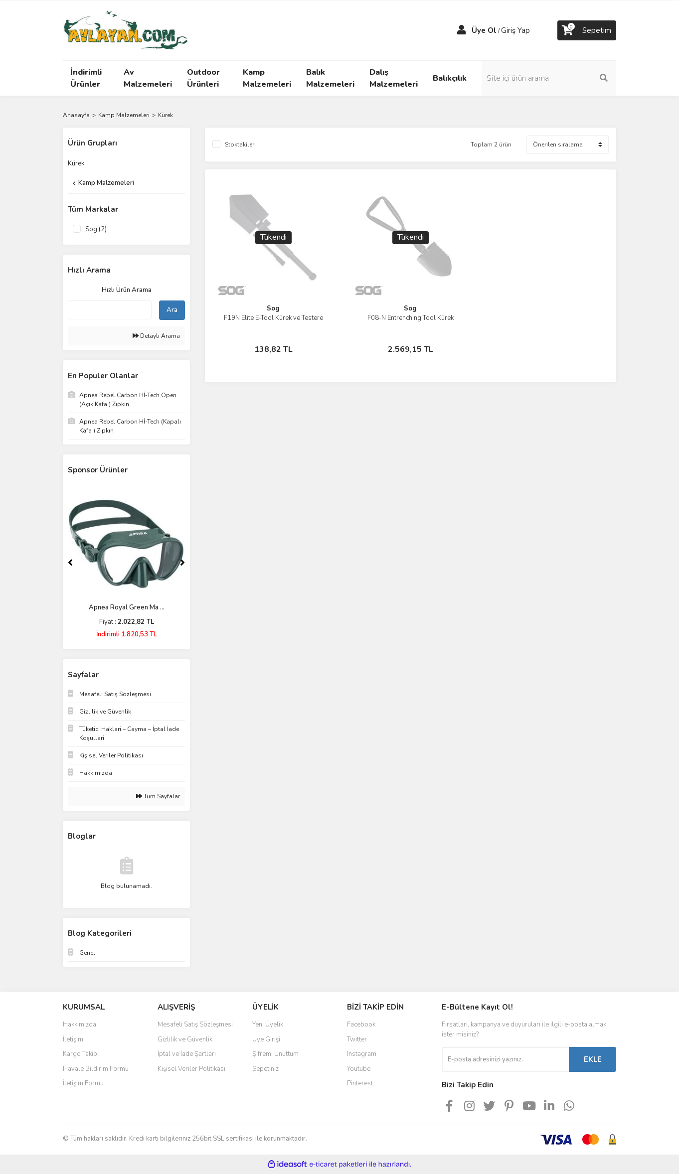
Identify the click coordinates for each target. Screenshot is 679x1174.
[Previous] (70, 563)
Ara (172, 309)
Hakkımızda (79, 1024)
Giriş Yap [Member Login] (515, 30)
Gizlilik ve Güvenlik (185, 1039)
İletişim (73, 1039)
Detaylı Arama (156, 336)
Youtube (358, 1068)
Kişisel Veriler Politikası (191, 1068)
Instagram (361, 1053)
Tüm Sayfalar (158, 796)
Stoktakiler (239, 144)
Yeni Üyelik (267, 1024)
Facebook (361, 1024)
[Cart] (586, 30)
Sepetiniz (265, 1068)
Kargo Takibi (81, 1053)
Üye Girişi (266, 1039)
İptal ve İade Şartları (187, 1053)
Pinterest (360, 1083)
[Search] (549, 78)
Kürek (165, 115)
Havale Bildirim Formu (96, 1068)
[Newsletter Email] (505, 1059)
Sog (273, 308)
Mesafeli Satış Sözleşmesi (195, 1024)
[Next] (182, 563)
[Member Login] (461, 30)
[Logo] (125, 30)
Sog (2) (96, 229)
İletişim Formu (83, 1083)
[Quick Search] (110, 309)
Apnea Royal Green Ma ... (127, 607)
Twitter (357, 1039)
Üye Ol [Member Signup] (484, 30)
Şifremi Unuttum (275, 1053)
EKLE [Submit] (593, 1059)
